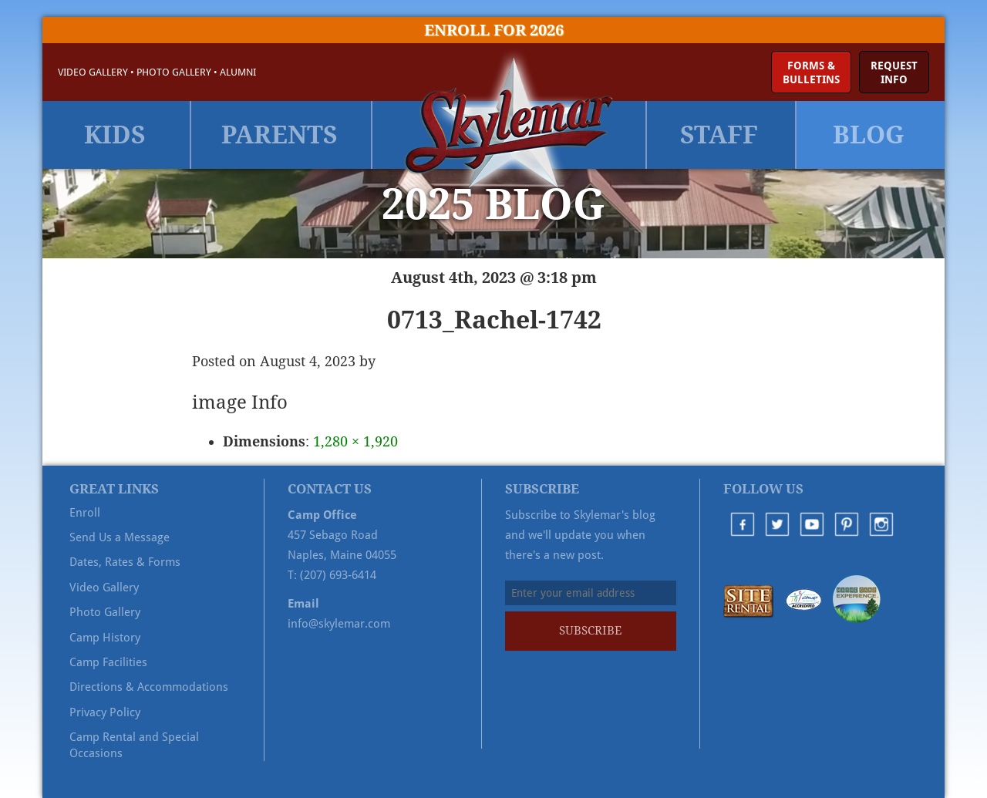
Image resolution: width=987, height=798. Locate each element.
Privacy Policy (104, 712)
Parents (279, 135)
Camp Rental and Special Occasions (134, 744)
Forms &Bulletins (811, 72)
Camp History (104, 638)
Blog (868, 135)
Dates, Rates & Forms (124, 562)
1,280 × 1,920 (355, 441)
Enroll (84, 513)
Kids (115, 135)
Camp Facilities (108, 662)
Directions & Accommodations (148, 687)
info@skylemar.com (339, 624)
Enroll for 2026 (494, 30)
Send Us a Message (119, 537)
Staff (719, 135)
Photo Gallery (173, 72)
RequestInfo (894, 72)
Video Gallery (93, 72)
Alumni (238, 72)
